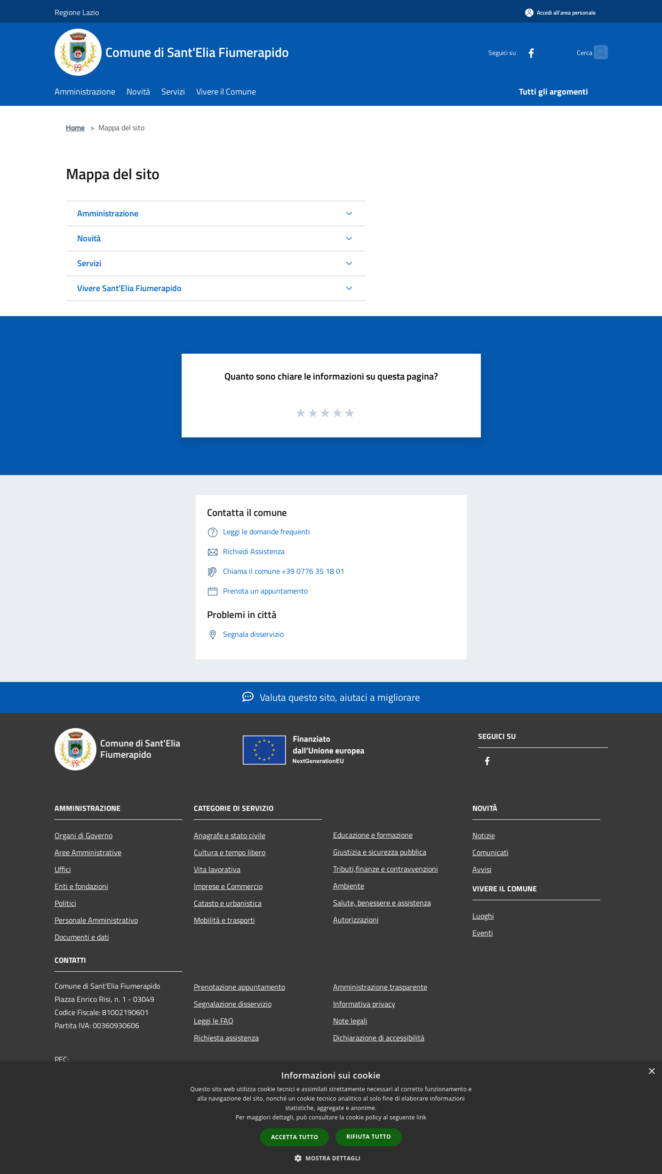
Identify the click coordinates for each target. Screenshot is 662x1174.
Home (75, 127)
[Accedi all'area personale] (560, 12)
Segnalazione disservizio (232, 1003)
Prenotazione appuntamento (239, 986)
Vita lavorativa (217, 869)
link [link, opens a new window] (421, 1117)
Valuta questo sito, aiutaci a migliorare (331, 697)
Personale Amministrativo (96, 920)
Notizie (483, 835)
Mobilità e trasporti (224, 920)
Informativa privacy (364, 1003)
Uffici (63, 869)
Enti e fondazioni (81, 886)
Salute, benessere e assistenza (382, 902)
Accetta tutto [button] (294, 1137)
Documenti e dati (82, 937)
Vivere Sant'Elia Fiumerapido (129, 288)
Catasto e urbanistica (228, 903)
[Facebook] (512, 52)
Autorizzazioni (356, 919)
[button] (331, 1158)
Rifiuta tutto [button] (368, 1137)
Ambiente (348, 885)
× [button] (651, 1071)
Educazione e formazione (373, 835)
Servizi (89, 263)
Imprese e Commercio (228, 886)
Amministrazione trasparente (380, 986)
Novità (89, 238)
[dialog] (331, 1118)
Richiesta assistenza (226, 1037)
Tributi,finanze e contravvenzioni (385, 868)
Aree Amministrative (88, 852)
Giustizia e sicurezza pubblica (379, 851)
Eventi (482, 932)
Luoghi (483, 915)
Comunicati (490, 852)
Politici (65, 903)
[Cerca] (596, 52)
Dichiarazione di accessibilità (378, 1037)
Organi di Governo (83, 835)
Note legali (350, 1020)
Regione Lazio (77, 12)
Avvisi (482, 869)
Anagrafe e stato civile (229, 835)
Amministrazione (107, 213)
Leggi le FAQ (213, 1020)
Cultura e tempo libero (229, 852)
